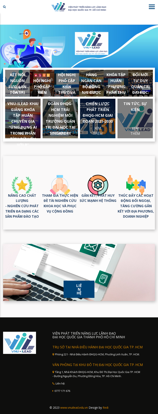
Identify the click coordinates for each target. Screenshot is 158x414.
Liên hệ (79, 289)
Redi (105, 407)
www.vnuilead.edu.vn (74, 407)
